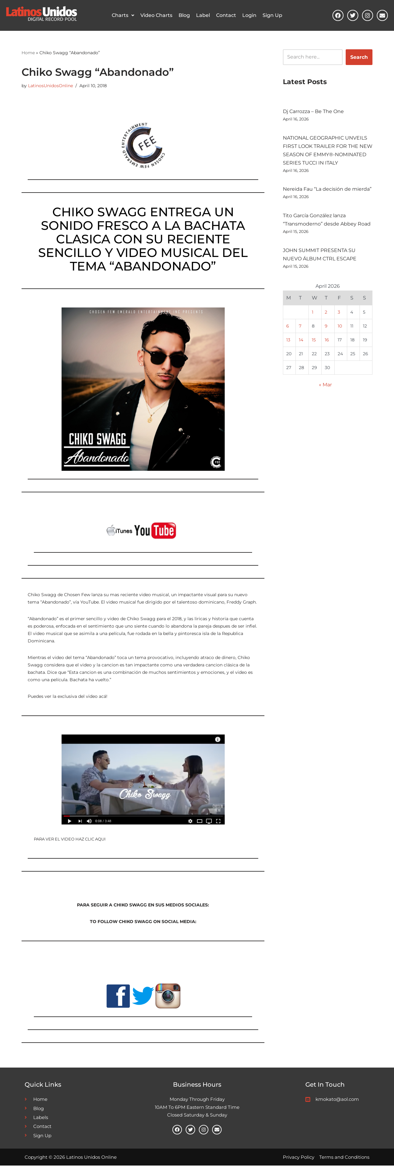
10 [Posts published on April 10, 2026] (340, 328)
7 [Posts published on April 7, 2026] (300, 328)
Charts (123, 15)
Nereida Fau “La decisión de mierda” (327, 190)
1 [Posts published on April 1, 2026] (312, 313)
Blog (184, 15)
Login (249, 15)
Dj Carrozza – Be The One (313, 112)
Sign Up (272, 15)
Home (28, 52)
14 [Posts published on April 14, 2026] (301, 341)
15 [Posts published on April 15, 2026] (314, 341)
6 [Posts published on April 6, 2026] (287, 328)
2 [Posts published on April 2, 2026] (326, 313)
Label (203, 15)
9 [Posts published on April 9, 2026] (326, 328)
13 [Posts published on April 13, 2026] (288, 341)
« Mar (325, 387)
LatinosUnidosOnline (50, 85)
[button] (123, 15)
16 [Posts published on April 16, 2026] (327, 341)
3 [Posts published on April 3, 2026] (339, 313)
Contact (226, 15)
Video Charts (156, 15)
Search (359, 57)
